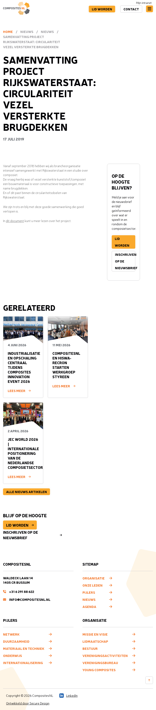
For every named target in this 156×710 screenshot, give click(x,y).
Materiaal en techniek (23, 648)
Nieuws (88, 599)
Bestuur (90, 648)
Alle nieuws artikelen (26, 491)
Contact (131, 9)
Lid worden (101, 9)
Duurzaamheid (16, 641)
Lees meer (19, 390)
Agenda (89, 606)
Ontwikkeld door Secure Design (27, 703)
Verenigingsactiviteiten (105, 655)
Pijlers (88, 592)
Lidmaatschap (95, 641)
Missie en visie (95, 634)
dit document (15, 221)
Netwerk (11, 634)
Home (8, 31)
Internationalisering (23, 662)
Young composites (99, 670)
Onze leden (92, 585)
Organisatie (93, 578)
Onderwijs (12, 655)
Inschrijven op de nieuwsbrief (125, 261)
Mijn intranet (144, 2)
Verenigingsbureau (100, 662)
